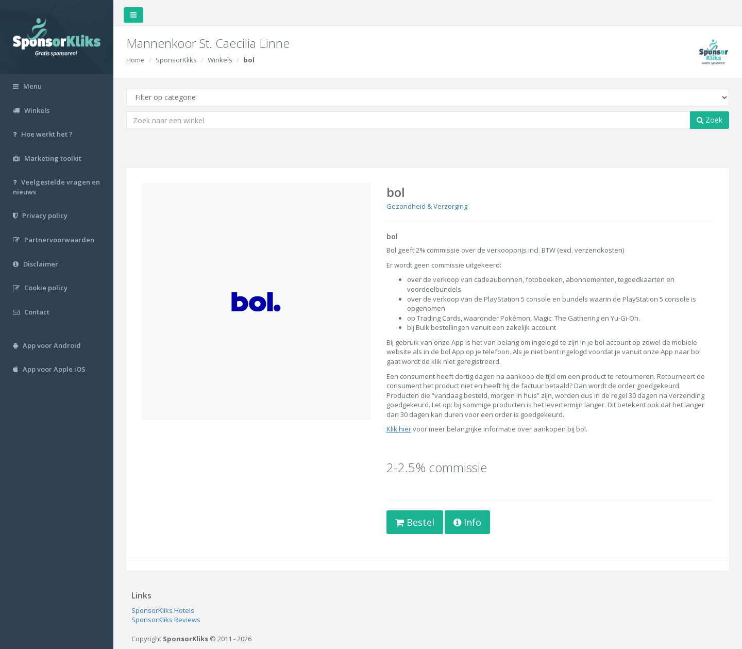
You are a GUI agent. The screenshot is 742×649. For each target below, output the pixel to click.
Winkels (220, 59)
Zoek (709, 120)
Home (135, 59)
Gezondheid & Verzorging (426, 206)
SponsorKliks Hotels (162, 610)
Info (467, 522)
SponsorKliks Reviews (165, 619)
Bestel (414, 522)
